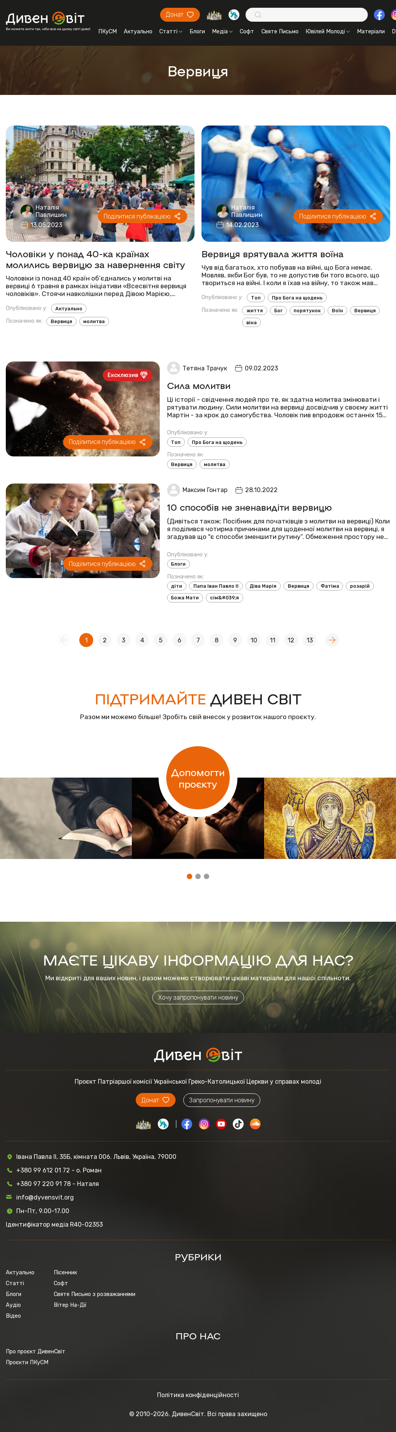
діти (176, 586)
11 (272, 640)
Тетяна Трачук (205, 368)
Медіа (222, 31)
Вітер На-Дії (70, 1304)
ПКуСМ (107, 31)
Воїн (337, 310)
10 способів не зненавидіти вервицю (249, 506)
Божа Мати (185, 598)
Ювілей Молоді (328, 31)
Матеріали (371, 31)
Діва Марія (263, 586)
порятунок (307, 310)
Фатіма (330, 586)
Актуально (138, 31)
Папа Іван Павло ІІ (216, 586)
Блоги (197, 31)
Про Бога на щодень (297, 298)
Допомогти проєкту (198, 777)
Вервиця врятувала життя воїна (272, 253)
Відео (13, 1315)
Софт (247, 31)
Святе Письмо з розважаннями (94, 1294)
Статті (171, 31)
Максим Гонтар (205, 490)
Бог (278, 310)
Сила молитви (198, 385)
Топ (256, 298)
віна (251, 322)
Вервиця (61, 321)
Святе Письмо (280, 31)
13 (310, 640)
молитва (94, 321)
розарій (360, 586)
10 (254, 640)
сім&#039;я (224, 598)
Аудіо (13, 1304)
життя (254, 310)
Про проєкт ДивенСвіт (35, 1351)
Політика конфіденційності (198, 1395)
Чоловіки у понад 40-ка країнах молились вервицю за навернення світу (95, 259)
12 (291, 640)
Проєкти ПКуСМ (27, 1362)
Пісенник (65, 1272)
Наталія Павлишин (51, 211)
